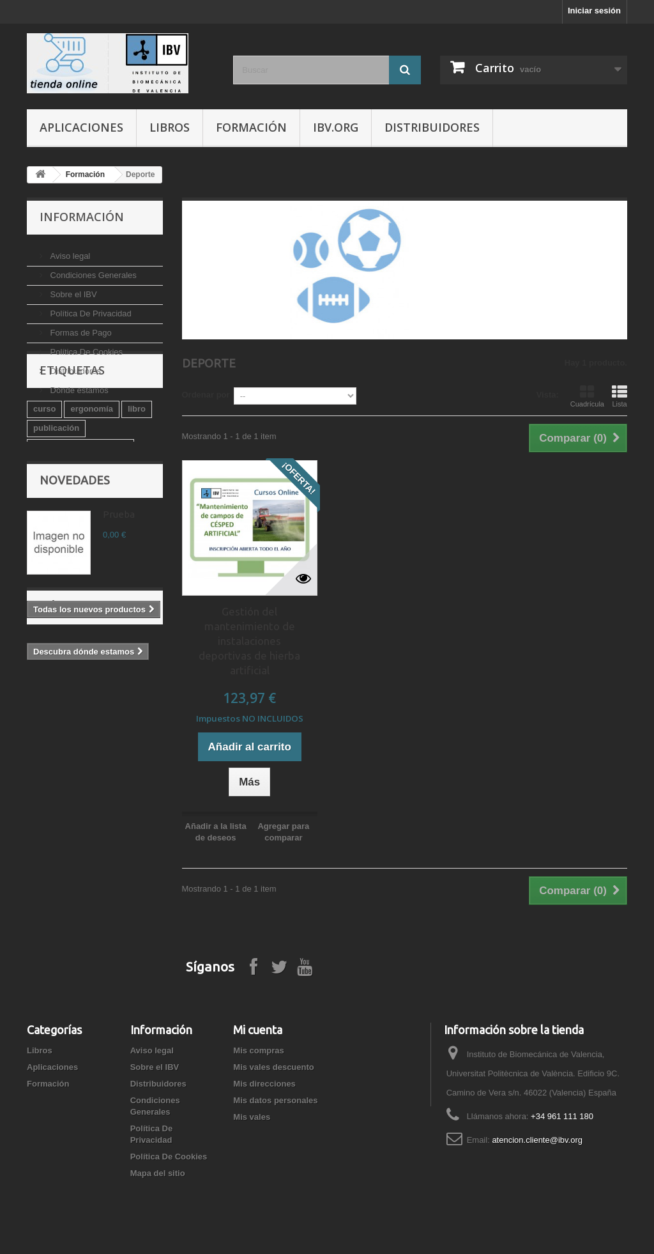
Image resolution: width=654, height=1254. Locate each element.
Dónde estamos (78, 385)
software (50, 548)
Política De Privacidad (90, 308)
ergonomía (91, 472)
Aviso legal (69, 251)
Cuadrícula (587, 396)
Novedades (75, 598)
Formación (251, 127)
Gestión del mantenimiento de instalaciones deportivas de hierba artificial (249, 640)
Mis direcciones (264, 1083)
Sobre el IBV (72, 289)
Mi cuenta (257, 1029)
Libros (169, 127)
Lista (619, 396)
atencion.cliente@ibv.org (537, 1140)
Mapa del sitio (157, 1173)
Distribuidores (432, 127)
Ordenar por (206, 394)
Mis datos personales (275, 1100)
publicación (56, 491)
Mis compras (258, 1050)
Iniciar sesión (594, 10)
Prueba (119, 632)
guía (107, 529)
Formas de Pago (80, 327)
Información (82, 216)
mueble (138, 548)
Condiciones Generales (92, 270)
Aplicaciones (81, 127)
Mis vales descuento (273, 1067)
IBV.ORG (335, 127)
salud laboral (58, 529)
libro (137, 472)
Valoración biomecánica (80, 510)
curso (44, 472)
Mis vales (251, 1117)
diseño (95, 548)
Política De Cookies (85, 347)
